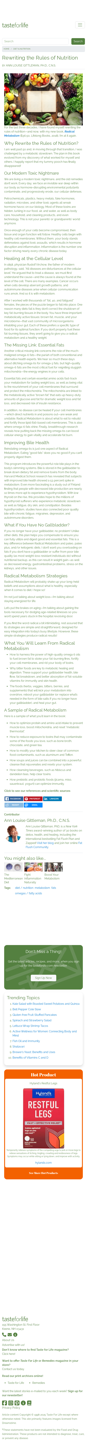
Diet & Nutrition (21, 49)
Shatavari (18, 1046)
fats (53, 887)
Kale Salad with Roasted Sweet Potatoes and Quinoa (46, 1003)
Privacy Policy (11, 1407)
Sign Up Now (43, 978)
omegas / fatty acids (28, 893)
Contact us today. (13, 1369)
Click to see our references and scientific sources (37, 791)
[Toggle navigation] (80, 24)
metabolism (42, 887)
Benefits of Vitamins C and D (30, 1057)
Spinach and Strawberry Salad (32, 1020)
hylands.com (43, 1162)
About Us (8, 1340)
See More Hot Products (43, 1173)
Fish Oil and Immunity (26, 1041)
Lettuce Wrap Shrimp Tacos (30, 1026)
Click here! (8, 1354)
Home (6, 49)
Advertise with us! (13, 1345)
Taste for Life (16, 1383)
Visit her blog (45, 843)
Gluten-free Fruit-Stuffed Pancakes (35, 1014)
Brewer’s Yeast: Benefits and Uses (34, 1052)
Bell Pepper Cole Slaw (27, 1009)
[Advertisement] (43, 10)
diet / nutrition (24, 887)
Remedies (38, 1383)
